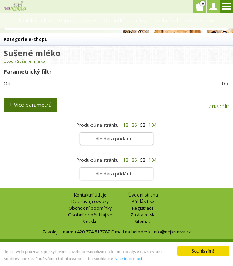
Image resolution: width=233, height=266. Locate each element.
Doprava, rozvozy (77, 20)
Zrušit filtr (219, 106)
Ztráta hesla (143, 215)
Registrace (143, 208)
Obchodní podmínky (125, 20)
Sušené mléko (31, 61)
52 (142, 125)
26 (134, 125)
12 (125, 125)
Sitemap (143, 221)
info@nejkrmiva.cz (172, 232)
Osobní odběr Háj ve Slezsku (184, 20)
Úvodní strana (143, 195)
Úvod (9, 61)
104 (152, 125)
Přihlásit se (143, 201)
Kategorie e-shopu (26, 39)
